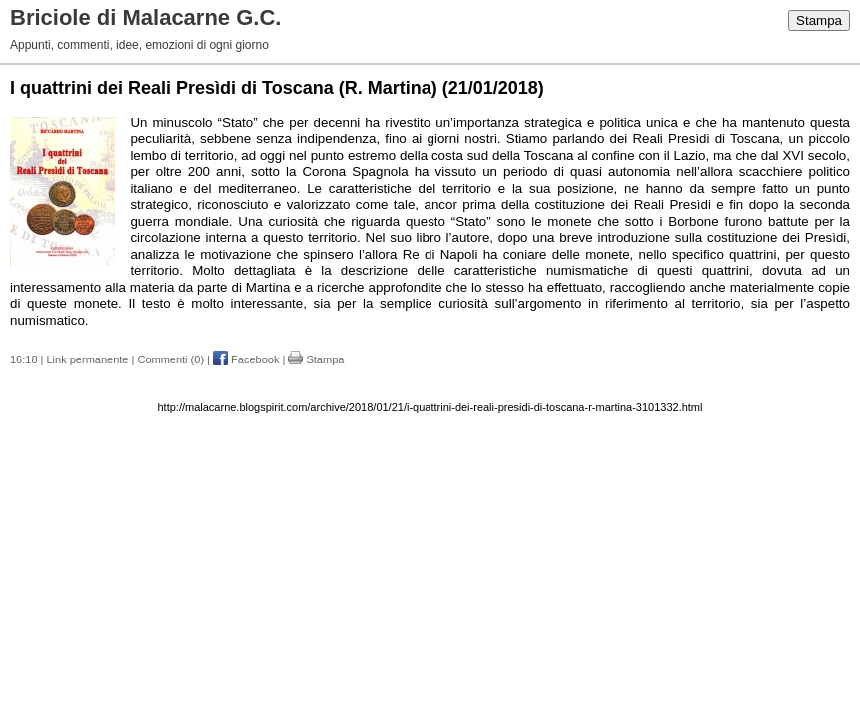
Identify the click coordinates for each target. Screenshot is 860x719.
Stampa (819, 20)
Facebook (246, 359)
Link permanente (88, 359)
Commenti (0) (170, 359)
